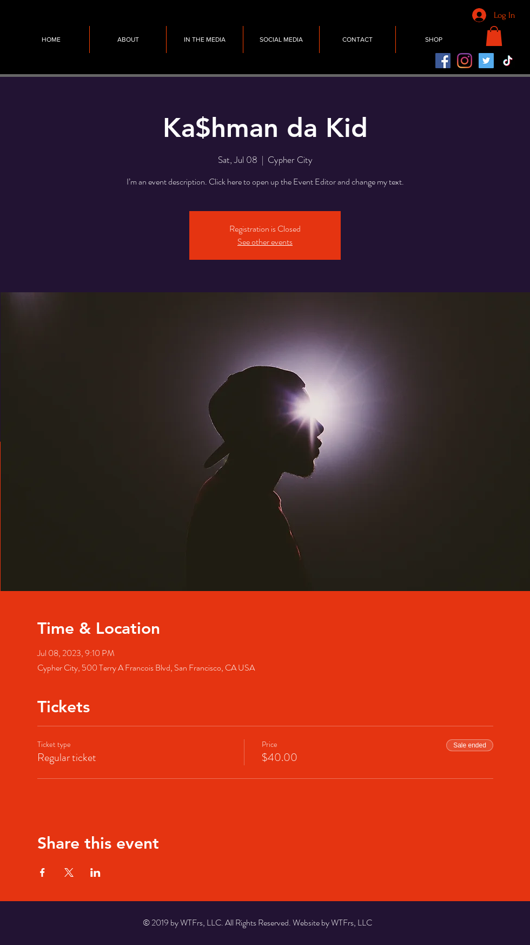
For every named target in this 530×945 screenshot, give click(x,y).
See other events (265, 241)
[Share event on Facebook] (42, 872)
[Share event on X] (69, 872)
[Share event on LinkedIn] (95, 872)
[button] (494, 36)
